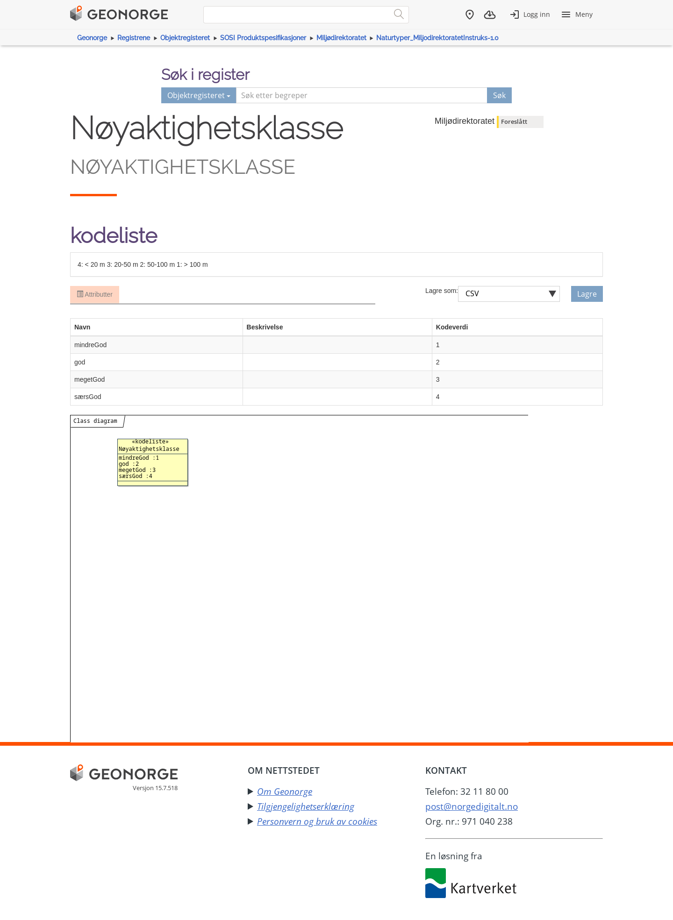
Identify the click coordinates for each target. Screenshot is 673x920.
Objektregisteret (185, 38)
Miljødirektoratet (341, 38)
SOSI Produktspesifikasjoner (263, 38)
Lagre (587, 294)
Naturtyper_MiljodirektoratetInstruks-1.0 (437, 38)
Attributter (94, 295)
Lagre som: (441, 290)
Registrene (133, 38)
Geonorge (92, 38)
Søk (499, 95)
